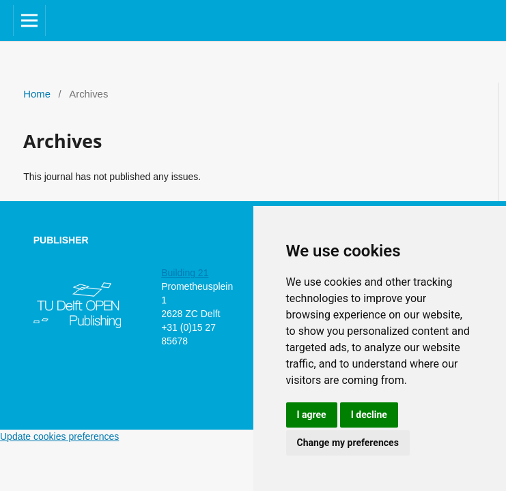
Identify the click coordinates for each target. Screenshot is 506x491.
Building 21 (184, 272)
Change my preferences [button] (348, 442)
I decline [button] (369, 414)
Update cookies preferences (59, 436)
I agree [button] (311, 414)
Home (37, 94)
